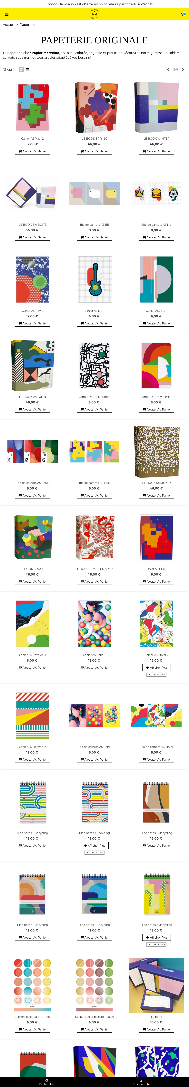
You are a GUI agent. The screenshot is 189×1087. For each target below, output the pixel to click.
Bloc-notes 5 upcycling (32, 925)
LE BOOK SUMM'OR (156, 483)
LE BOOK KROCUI (32, 569)
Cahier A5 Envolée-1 (32, 655)
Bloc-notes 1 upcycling (94, 833)
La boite (156, 1017)
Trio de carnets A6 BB (94, 224)
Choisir (10, 69)
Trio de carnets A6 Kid (156, 224)
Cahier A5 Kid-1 (94, 311)
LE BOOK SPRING (94, 138)
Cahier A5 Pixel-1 (156, 569)
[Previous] (168, 69)
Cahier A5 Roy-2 (32, 311)
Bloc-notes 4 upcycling (156, 833)
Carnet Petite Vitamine (156, 397)
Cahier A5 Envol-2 (156, 655)
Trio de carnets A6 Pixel (94, 483)
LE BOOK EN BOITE (32, 224)
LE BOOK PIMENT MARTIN (94, 569)
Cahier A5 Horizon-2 (32, 747)
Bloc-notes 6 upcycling (94, 925)
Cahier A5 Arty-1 (156, 311)
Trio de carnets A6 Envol (156, 747)
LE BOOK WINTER (156, 138)
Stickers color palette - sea (33, 1017)
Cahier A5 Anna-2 (94, 655)
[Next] (182, 69)
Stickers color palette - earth (94, 1017)
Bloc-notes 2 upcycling (32, 833)
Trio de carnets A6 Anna (94, 747)
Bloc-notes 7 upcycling (156, 925)
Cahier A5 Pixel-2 (32, 138)
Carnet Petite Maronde (94, 397)
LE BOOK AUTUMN (32, 397)
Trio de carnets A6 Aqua (32, 483)
